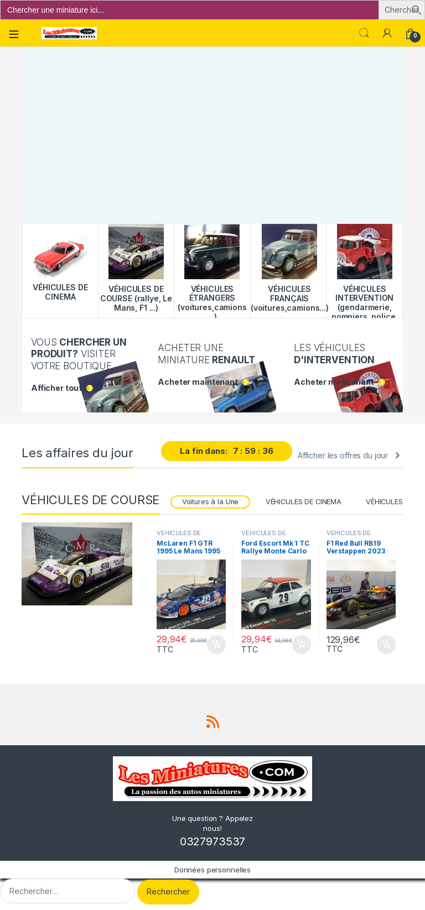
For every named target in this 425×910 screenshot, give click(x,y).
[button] (416, 9)
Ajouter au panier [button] (216, 644)
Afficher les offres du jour (343, 455)
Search (364, 33)
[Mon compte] (387, 33)
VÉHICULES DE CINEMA (303, 502)
